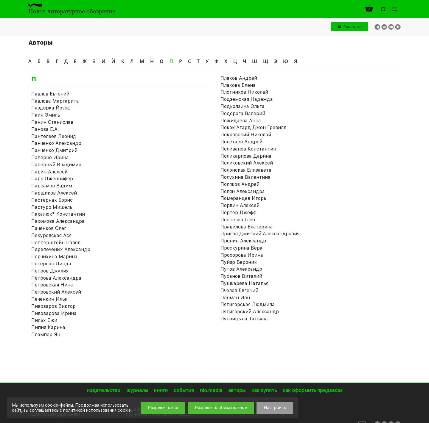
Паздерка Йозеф (51, 108)
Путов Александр (241, 269)
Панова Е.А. (45, 129)
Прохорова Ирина (241, 255)
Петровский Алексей (56, 292)
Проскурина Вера (241, 248)
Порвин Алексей (239, 205)
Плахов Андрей (238, 78)
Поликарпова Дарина (245, 156)
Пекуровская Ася (51, 235)
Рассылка (352, 26)
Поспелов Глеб (237, 220)
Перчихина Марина (54, 256)
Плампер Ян (45, 334)
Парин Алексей (49, 172)
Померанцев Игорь (243, 198)
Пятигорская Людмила (247, 304)
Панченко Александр (56, 143)
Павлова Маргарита (55, 101)
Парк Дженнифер (52, 178)
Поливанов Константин (248, 149)
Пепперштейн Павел (55, 242)
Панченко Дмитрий (54, 150)
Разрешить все (163, 407)
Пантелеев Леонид (53, 136)
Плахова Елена (238, 85)
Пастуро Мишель (51, 207)
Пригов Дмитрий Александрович (259, 233)
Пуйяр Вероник (238, 262)
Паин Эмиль (45, 115)
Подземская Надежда (246, 99)
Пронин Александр (243, 241)
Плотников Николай (244, 92)
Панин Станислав (52, 122)
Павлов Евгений (50, 94)
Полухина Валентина (245, 177)
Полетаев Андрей (241, 142)
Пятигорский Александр (249, 311)
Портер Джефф (238, 212)
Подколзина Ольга (242, 106)
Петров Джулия (50, 271)
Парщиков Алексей (54, 193)
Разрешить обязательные (221, 407)
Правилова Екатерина (246, 227)
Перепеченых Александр (60, 249)
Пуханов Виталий (241, 276)
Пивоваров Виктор (53, 306)
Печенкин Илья (49, 299)
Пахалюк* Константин (58, 214)
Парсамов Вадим (51, 186)
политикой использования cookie (97, 410)
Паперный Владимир (56, 164)
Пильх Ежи (44, 320)
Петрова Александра (56, 278)
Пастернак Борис (52, 200)
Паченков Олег (48, 228)
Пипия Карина (48, 327)
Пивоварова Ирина (54, 313)
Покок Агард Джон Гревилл (253, 127)
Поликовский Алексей (246, 163)
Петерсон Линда (51, 264)
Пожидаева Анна (240, 120)
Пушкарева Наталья (244, 283)
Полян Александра (242, 191)
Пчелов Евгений (239, 290)
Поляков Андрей (239, 184)
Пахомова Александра (58, 221)
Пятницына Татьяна (244, 319)
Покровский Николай (245, 134)
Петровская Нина (52, 285)
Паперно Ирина (50, 157)
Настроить (275, 407)
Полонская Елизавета (245, 170)
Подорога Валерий (242, 113)
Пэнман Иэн (235, 297)
